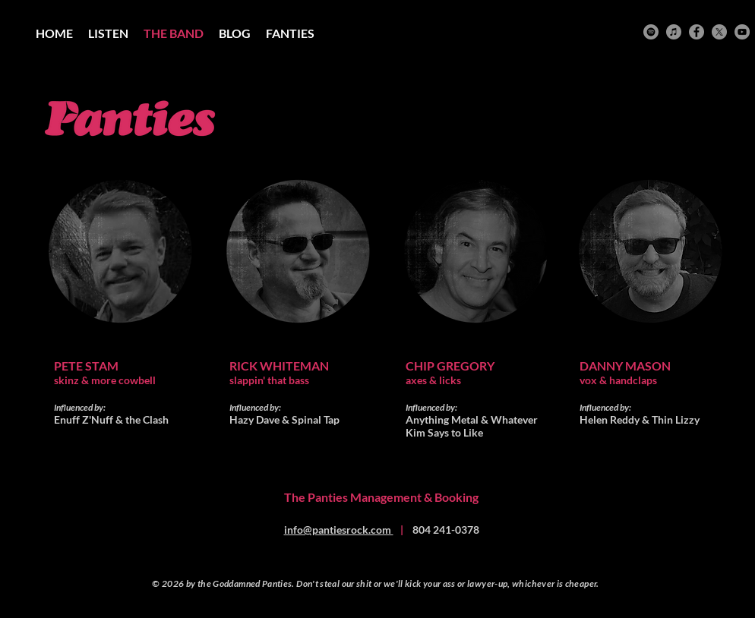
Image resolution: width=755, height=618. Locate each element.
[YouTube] (742, 31)
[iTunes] (673, 31)
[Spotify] (651, 31)
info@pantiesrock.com (338, 529)
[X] (719, 31)
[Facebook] (696, 31)
